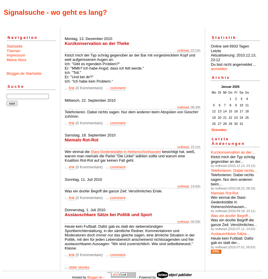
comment (117, 88)
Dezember (219, 130)
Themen (14, 51)
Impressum (16, 55)
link (72, 88)
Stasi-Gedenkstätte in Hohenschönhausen (126, 151)
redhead (183, 50)
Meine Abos (16, 60)
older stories (79, 267)
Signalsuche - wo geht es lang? (55, 12)
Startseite (15, 46)
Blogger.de (95, 277)
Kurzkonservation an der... (232, 152)
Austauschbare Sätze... (230, 233)
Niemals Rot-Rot (224, 193)
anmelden (219, 69)
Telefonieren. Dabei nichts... (234, 170)
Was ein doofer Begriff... (231, 216)
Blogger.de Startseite (24, 73)
